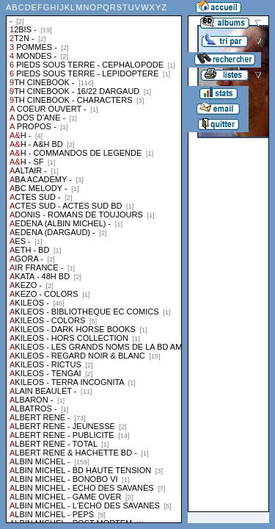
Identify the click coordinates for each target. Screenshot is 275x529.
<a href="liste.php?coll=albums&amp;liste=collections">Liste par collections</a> (94, 261)
